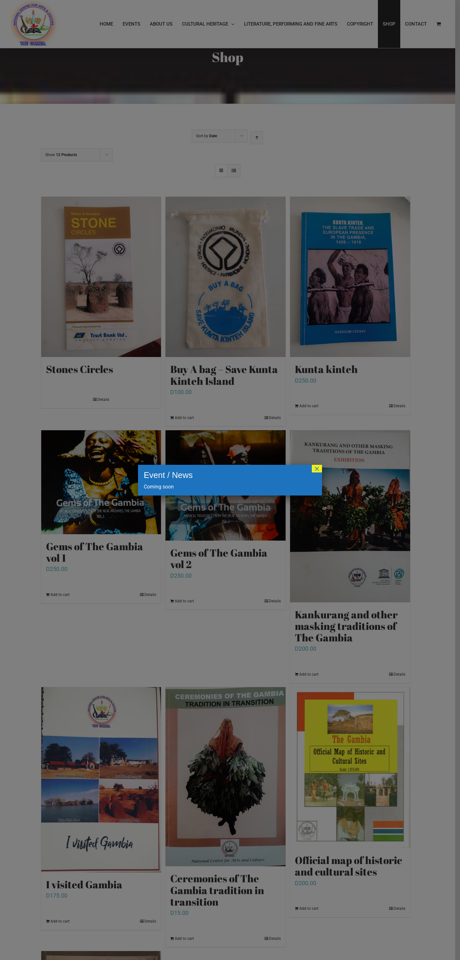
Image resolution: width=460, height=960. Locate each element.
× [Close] (317, 468)
